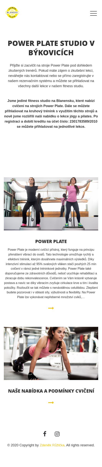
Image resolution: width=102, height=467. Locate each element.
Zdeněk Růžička (52, 445)
